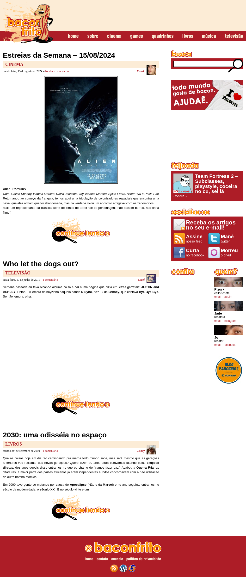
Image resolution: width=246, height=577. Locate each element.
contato (102, 559)
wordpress (123, 568)
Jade (218, 313)
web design (132, 568)
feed (114, 568)
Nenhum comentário (57, 71)
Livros (13, 444)
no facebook (196, 252)
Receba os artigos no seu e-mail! (211, 224)
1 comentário (50, 279)
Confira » (207, 186)
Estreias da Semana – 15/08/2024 (59, 55)
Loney (141, 451)
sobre (92, 36)
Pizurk (141, 71)
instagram (230, 321)
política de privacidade (143, 559)
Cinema (14, 64)
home (73, 36)
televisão (234, 36)
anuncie (117, 559)
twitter (231, 238)
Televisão (18, 273)
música (209, 36)
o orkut (231, 252)
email (217, 296)
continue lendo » (81, 230)
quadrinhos (162, 36)
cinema (114, 36)
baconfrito (28, 22)
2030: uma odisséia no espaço (55, 435)
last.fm (228, 296)
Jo (216, 337)
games (136, 36)
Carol (141, 279)
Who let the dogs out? (41, 264)
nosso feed (196, 238)
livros (187, 36)
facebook (229, 345)
